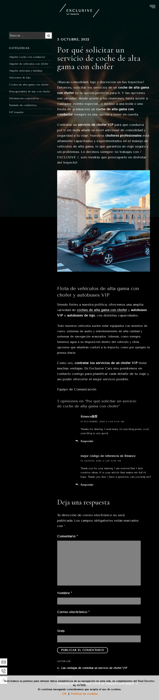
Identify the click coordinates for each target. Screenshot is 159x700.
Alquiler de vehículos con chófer (28, 63)
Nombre (64, 593)
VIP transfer (16, 112)
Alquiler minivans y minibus (25, 70)
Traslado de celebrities (23, 105)
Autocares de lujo (20, 77)
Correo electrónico (73, 612)
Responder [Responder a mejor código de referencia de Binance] (87, 484)
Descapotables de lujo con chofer (29, 91)
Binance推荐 (89, 416)
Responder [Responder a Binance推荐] (87, 441)
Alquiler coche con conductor (27, 57)
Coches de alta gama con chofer (28, 84)
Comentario (67, 536)
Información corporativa (24, 98)
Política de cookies (84, 693)
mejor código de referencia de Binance (108, 456)
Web (61, 631)
